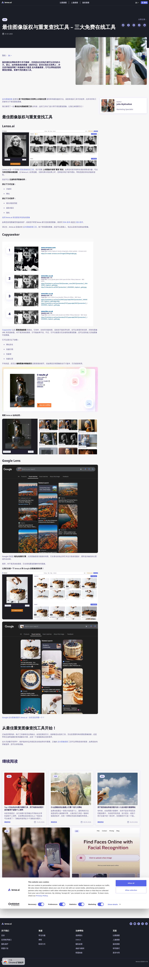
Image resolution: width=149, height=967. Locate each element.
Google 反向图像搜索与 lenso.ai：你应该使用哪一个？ (23, 717)
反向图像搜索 (7, 99)
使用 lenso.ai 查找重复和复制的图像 (16, 217)
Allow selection (131, 949)
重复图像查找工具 (27, 169)
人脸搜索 (74, 2)
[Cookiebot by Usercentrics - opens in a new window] (14, 962)
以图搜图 (63, 2)
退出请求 (79, 222)
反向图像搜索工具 (30, 227)
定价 (3, 935)
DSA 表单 (66, 222)
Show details (113, 963)
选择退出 (79, 935)
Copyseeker (7, 330)
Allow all (131, 941)
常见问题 (41, 935)
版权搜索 (85, 2)
